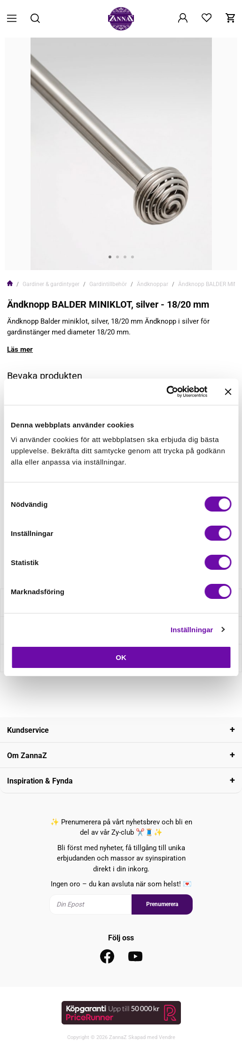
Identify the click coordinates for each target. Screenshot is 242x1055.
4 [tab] (132, 257)
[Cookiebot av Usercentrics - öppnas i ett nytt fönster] (166, 392)
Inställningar (192, 630)
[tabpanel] (121, 154)
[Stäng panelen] (228, 391)
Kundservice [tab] (28, 730)
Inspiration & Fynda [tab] (40, 780)
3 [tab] (125, 257)
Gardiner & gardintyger (51, 284)
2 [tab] (117, 257)
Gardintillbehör (108, 284)
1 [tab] (110, 257)
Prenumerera (162, 904)
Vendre (167, 1037)
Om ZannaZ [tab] (27, 755)
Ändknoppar (152, 284)
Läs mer (20, 349)
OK (121, 657)
